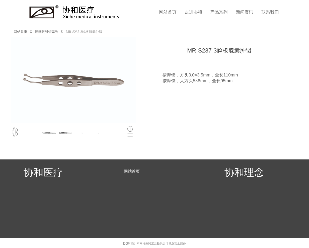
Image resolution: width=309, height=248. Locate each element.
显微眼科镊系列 (46, 32)
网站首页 (20, 32)
